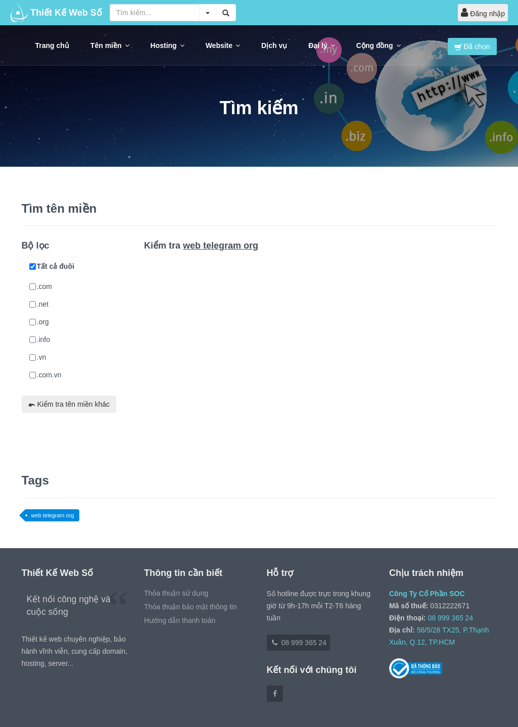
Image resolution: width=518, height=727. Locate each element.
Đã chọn (472, 46)
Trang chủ (52, 45)
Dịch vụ (274, 45)
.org (39, 322)
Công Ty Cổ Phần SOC (427, 594)
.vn (37, 357)
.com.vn (45, 375)
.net (39, 304)
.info (39, 339)
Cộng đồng (378, 45)
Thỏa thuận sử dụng (176, 593)
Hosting (167, 45)
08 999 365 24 (298, 643)
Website (223, 45)
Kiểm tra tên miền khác (69, 404)
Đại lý (321, 45)
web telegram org (52, 515)
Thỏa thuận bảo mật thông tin (190, 607)
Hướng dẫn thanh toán (179, 620)
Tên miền (109, 45)
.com (40, 286)
